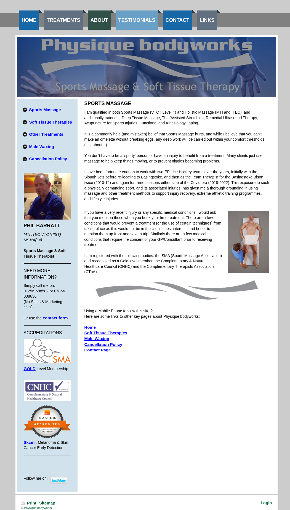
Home (90, 327)
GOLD (30, 368)
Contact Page (97, 350)
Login (266, 502)
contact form (55, 318)
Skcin (29, 442)
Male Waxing (96, 338)
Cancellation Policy (103, 344)
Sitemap (47, 503)
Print (29, 503)
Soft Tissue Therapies (105, 332)
